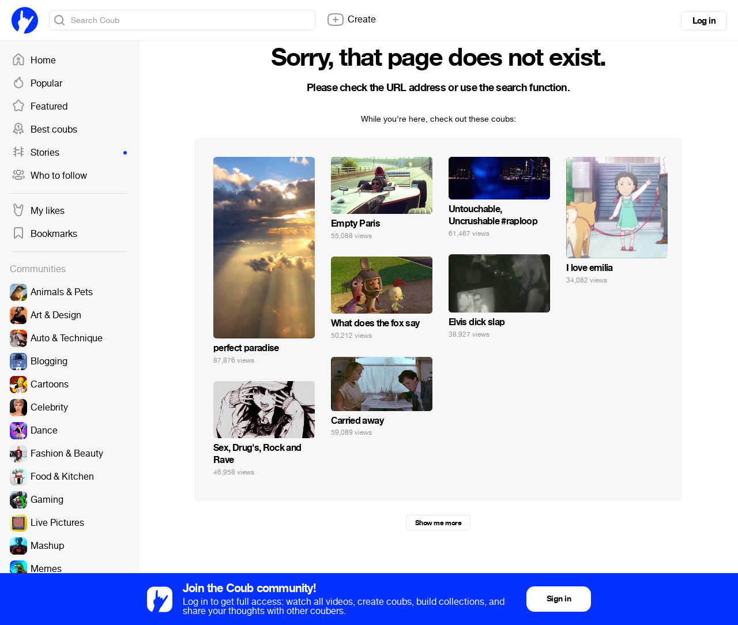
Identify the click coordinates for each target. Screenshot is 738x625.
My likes (38, 211)
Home (34, 60)
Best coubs (44, 130)
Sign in (559, 598)
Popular (37, 84)
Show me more (438, 523)
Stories (69, 153)
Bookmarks (44, 234)
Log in (704, 21)
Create (351, 19)
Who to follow (49, 176)
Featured (39, 107)
